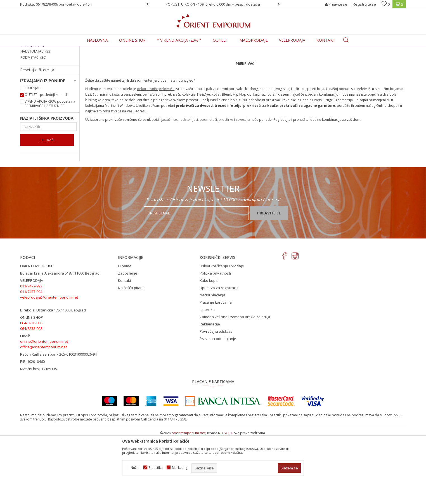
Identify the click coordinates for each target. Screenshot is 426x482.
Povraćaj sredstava (216, 377)
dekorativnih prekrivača (155, 135)
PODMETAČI (33, 103)
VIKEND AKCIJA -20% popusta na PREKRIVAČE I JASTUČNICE (50, 149)
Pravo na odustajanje (218, 384)
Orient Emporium (34, 49)
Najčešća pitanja (132, 333)
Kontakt (124, 326)
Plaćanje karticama (216, 348)
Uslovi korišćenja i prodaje (222, 312)
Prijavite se (269, 259)
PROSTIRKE (32, 72)
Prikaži (345, 58)
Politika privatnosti (215, 319)
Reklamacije (210, 370)
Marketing (180, 468)
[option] (213, 4)
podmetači (208, 165)
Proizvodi (59, 49)
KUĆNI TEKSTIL (81, 49)
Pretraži (47, 186)
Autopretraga (272, 58)
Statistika (156, 468)
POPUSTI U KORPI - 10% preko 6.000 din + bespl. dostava (212, 4)
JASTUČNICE (33, 85)
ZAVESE (29, 79)
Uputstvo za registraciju (220, 333)
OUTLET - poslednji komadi (46, 140)
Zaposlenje (127, 319)
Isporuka (207, 355)
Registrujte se (364, 4)
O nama (124, 312)
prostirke (226, 165)
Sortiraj (297, 58)
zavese (241, 165)
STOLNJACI (32, 91)
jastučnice (169, 165)
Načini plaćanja (212, 341)
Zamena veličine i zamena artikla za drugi (235, 362)
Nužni (135, 468)
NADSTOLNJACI (35, 97)
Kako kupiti (209, 326)
